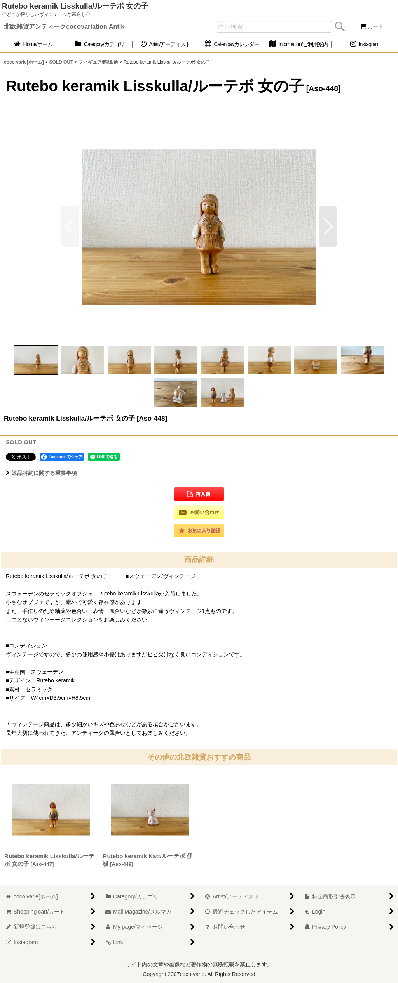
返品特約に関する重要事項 (41, 473)
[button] (328, 226)
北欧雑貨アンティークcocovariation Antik (64, 26)
